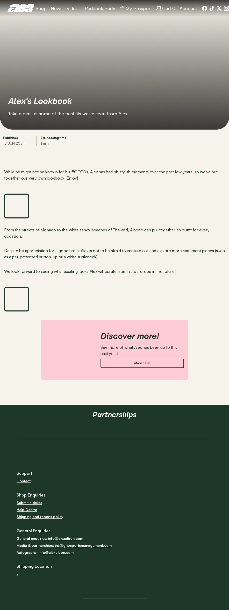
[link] (21, 8)
